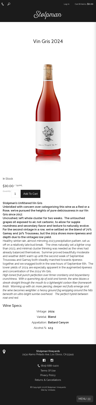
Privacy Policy (48, 375)
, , (48, 354)
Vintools (51, 390)
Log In (66, 4)
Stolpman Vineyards (48, 351)
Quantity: (7, 191)
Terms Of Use (48, 370)
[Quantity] (15, 194)
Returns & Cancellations (48, 380)
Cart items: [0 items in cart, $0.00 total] (84, 4)
